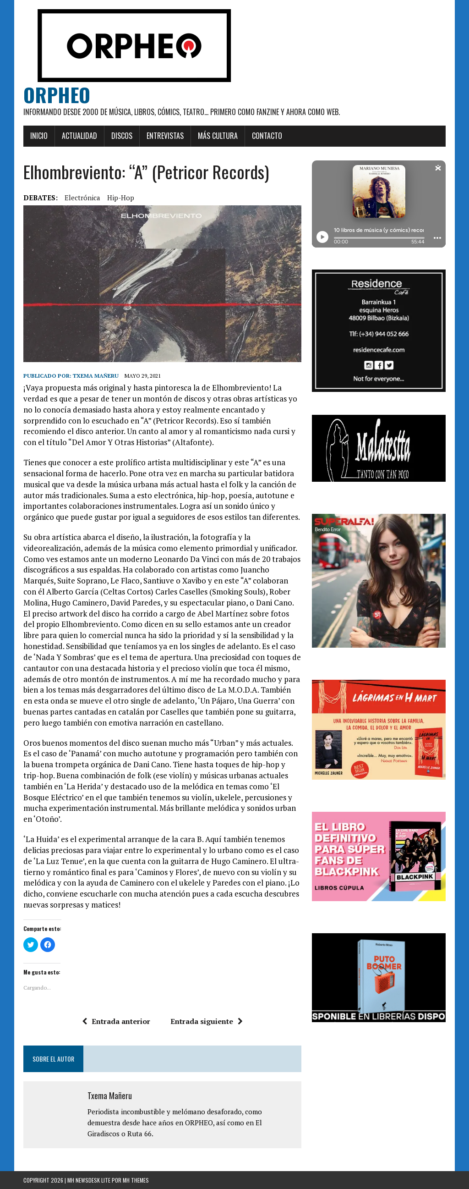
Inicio (39, 135)
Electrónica (82, 197)
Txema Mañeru (96, 375)
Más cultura (218, 135)
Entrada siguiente (206, 1021)
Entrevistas (165, 135)
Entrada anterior (116, 1021)
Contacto (267, 135)
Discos (121, 135)
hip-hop (120, 197)
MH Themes (136, 1180)
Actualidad (79, 135)
